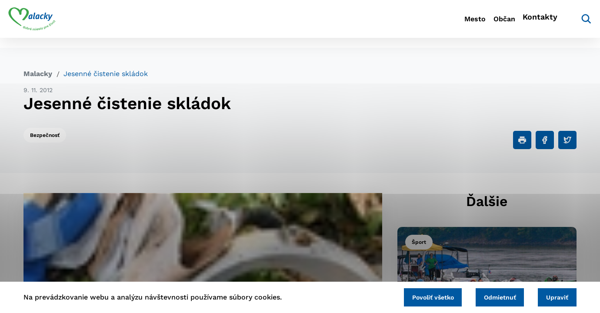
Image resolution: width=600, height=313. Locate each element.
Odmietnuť (490, 296)
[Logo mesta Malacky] (47, 24)
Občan (473, 24)
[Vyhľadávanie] (563, 24)
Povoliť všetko (417, 296)
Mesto (430, 24)
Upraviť (554, 296)
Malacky (37, 74)
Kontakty (521, 24)
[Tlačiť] (522, 140)
